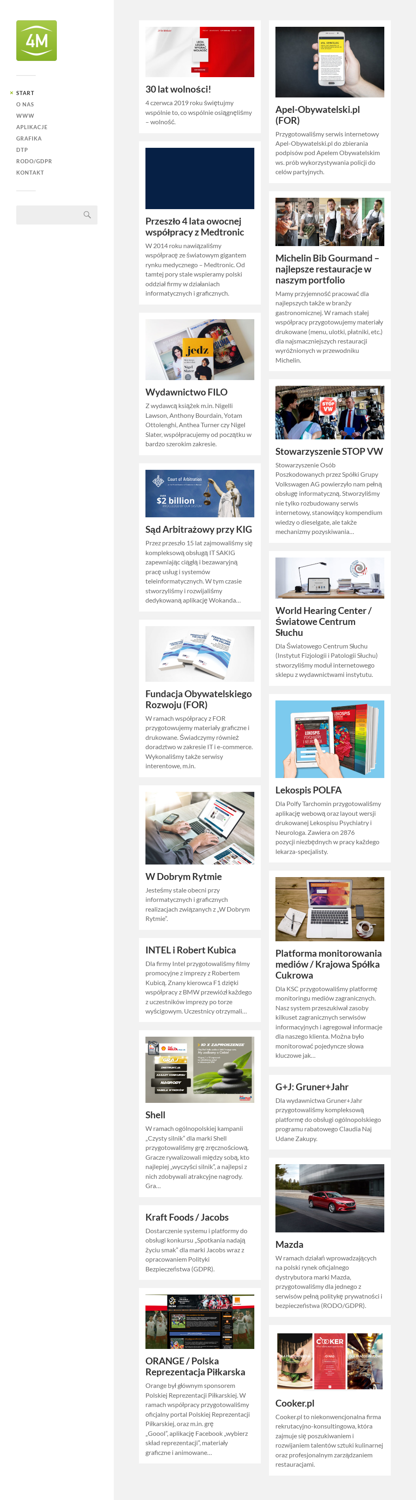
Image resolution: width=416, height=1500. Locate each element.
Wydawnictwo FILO (186, 392)
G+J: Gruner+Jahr (312, 1086)
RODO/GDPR (34, 161)
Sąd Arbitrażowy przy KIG (198, 529)
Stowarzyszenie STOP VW (329, 451)
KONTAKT (30, 172)
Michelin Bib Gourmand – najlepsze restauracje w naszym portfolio (327, 269)
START (25, 93)
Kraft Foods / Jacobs (187, 1217)
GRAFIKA (29, 138)
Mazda (289, 1244)
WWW (25, 115)
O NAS (25, 104)
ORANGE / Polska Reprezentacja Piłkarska (195, 1366)
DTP (22, 150)
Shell (155, 1114)
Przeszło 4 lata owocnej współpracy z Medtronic (194, 227)
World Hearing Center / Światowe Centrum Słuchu (323, 621)
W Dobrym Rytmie (183, 876)
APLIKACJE (32, 127)
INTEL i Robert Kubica (190, 950)
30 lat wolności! (178, 89)
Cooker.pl (294, 1403)
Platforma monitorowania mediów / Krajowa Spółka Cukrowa (328, 964)
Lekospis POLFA (308, 790)
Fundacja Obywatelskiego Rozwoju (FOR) (198, 699)
